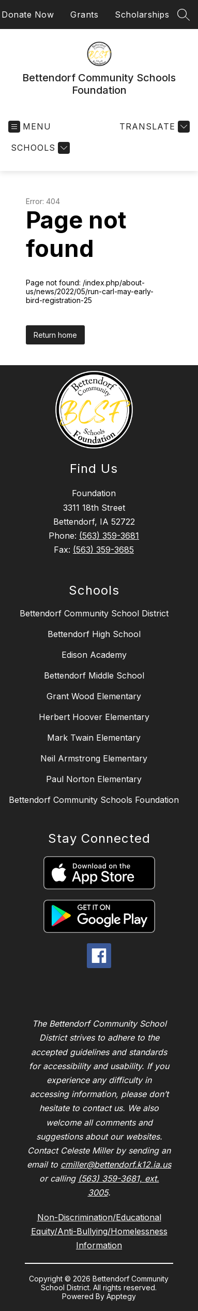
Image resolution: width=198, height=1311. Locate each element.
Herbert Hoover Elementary (94, 717)
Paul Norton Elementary (94, 779)
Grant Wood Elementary (94, 696)
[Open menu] (29, 126)
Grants (84, 14)
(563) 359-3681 (109, 535)
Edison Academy (94, 655)
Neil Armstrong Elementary (93, 758)
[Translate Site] (153, 126)
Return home (55, 334)
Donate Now (28, 14)
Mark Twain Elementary (94, 737)
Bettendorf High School (94, 634)
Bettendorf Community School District (94, 613)
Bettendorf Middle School (94, 675)
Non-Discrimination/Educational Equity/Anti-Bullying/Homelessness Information (99, 1231)
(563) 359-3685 (103, 549)
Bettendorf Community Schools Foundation (94, 800)
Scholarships (142, 14)
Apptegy (121, 1296)
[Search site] (183, 14)
